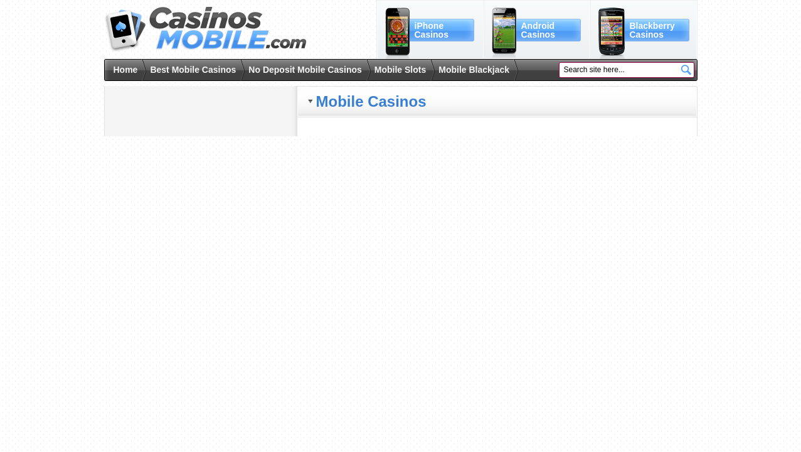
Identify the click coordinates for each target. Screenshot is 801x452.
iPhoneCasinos (431, 30)
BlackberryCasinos (652, 30)
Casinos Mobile (205, 29)
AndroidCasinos (538, 30)
